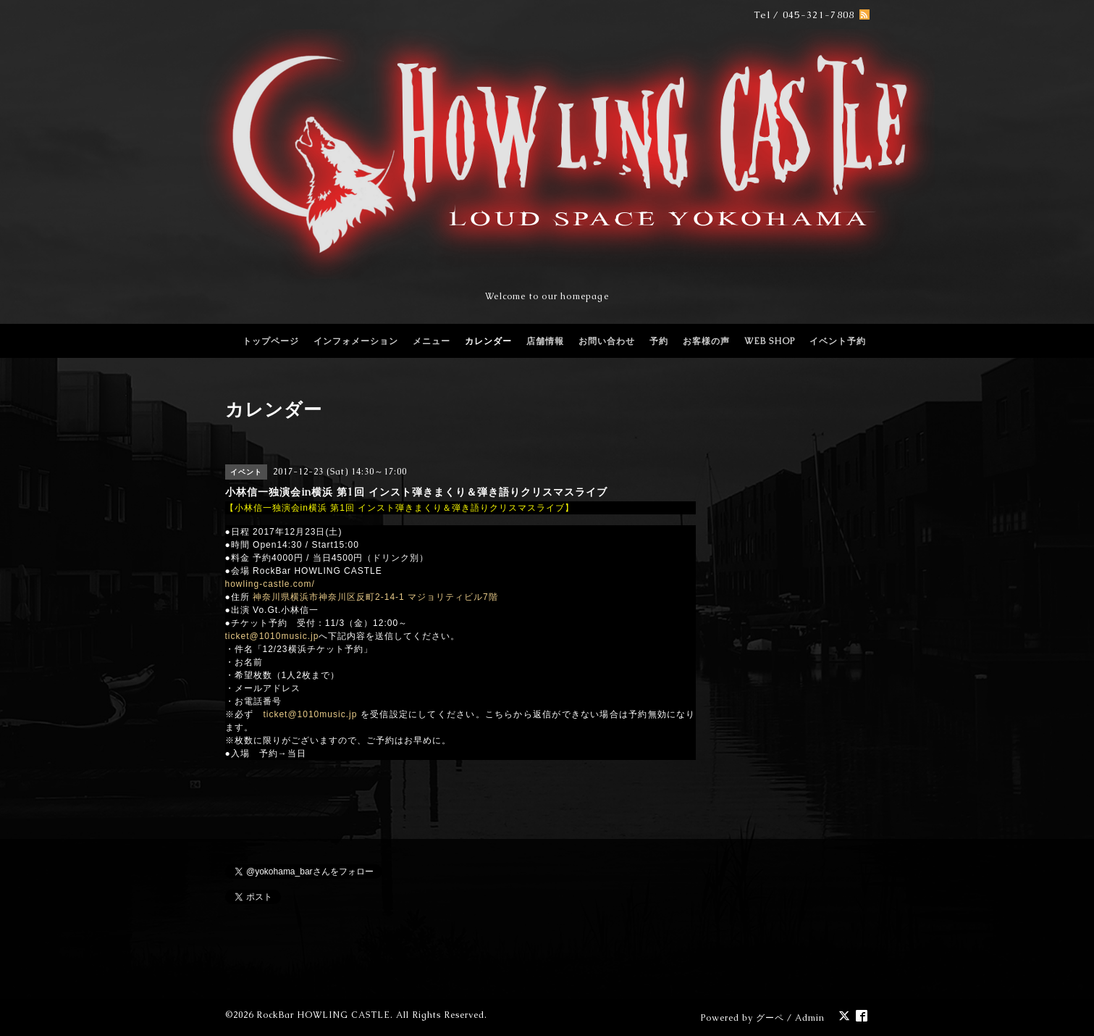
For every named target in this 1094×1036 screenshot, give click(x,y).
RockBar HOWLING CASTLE (323, 1015)
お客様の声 (706, 341)
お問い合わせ (606, 341)
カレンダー (488, 341)
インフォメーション (356, 341)
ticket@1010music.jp (272, 636)
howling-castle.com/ (270, 584)
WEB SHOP (769, 341)
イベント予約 (837, 341)
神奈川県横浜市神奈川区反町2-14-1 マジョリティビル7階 (375, 597)
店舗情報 (545, 341)
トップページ (271, 341)
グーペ (770, 1018)
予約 (658, 341)
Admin (810, 1018)
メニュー (431, 341)
